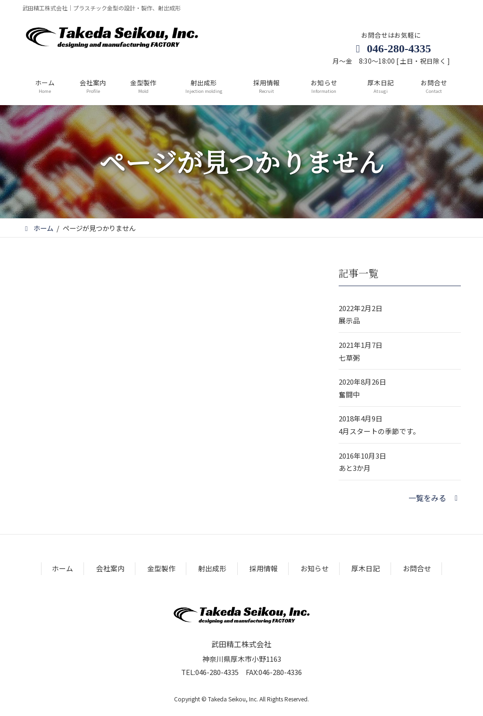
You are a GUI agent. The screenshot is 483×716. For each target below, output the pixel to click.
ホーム (62, 568)
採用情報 (264, 568)
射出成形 (212, 568)
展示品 (349, 320)
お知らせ (314, 568)
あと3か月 (355, 468)
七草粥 (349, 357)
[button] (434, 497)
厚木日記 (365, 568)
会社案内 (110, 568)
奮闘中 (349, 394)
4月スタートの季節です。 (379, 431)
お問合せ (417, 568)
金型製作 (161, 568)
